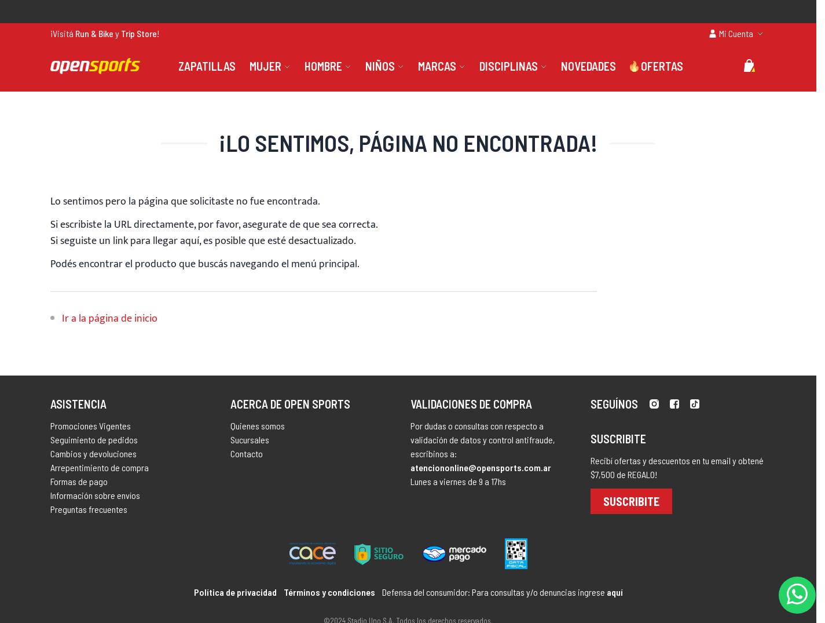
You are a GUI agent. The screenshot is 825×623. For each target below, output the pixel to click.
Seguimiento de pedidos (94, 439)
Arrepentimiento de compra (99, 467)
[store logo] (95, 66)
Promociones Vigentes (90, 425)
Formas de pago (79, 481)
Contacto (246, 453)
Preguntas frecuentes (88, 509)
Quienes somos (257, 425)
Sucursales (249, 439)
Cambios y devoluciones (93, 453)
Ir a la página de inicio (109, 318)
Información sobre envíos (95, 495)
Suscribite (631, 501)
